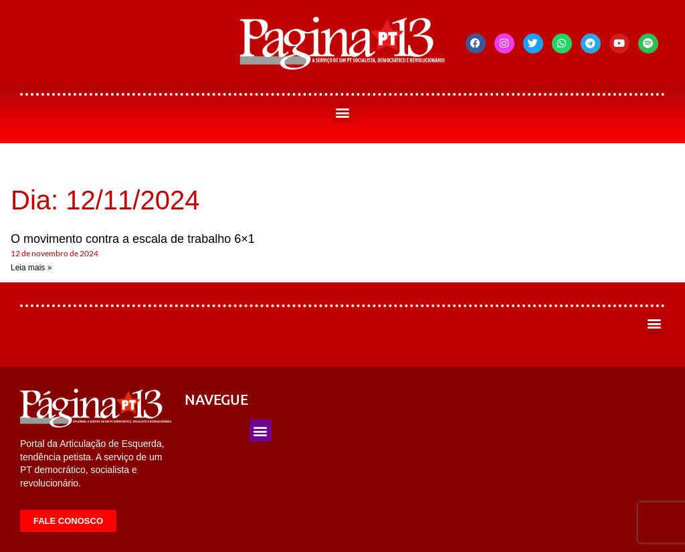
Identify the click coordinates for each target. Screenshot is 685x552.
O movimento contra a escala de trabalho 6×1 (133, 239)
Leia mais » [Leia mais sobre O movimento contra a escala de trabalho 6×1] (31, 267)
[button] (343, 112)
